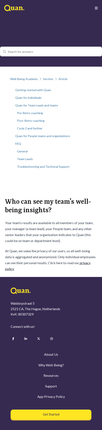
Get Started (51, 414)
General (22, 151)
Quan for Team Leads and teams (36, 105)
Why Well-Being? (51, 365)
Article (63, 79)
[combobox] (53, 51)
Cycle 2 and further (29, 128)
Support (51, 386)
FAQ (18, 143)
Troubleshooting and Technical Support (43, 166)
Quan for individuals (28, 97)
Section (48, 79)
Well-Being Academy (24, 79)
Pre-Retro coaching (30, 113)
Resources (51, 375)
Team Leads (25, 159)
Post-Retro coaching (31, 120)
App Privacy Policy (51, 396)
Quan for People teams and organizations (42, 136)
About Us (51, 354)
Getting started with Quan (33, 90)
